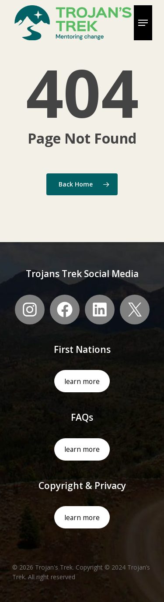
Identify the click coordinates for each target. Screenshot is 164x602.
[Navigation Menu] (143, 22)
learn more (82, 381)
